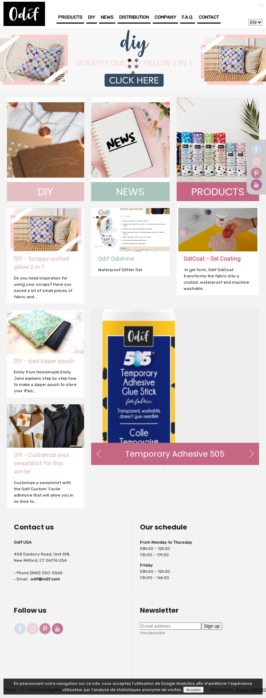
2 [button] (171, 470)
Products (70, 17)
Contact (209, 17)
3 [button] (178, 470)
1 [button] (164, 470)
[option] (175, 387)
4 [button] (185, 470)
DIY (91, 17)
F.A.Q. (187, 17)
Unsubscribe (152, 632)
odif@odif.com (45, 579)
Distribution (134, 17)
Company (165, 17)
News (107, 17)
